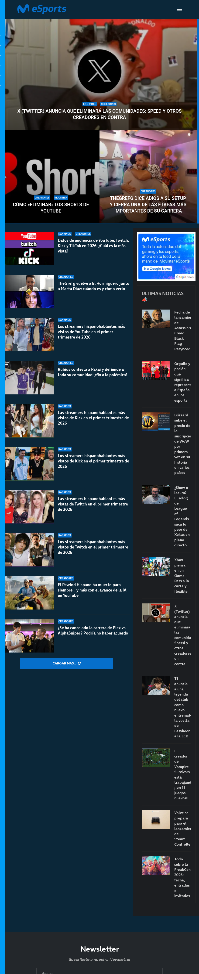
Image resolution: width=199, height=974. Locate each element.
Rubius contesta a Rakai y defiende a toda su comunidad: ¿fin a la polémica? (92, 372)
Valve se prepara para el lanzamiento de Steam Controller (182, 828)
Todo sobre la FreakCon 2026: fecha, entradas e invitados (182, 877)
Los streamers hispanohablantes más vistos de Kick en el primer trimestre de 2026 (93, 466)
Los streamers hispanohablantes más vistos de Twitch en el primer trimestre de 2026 (93, 547)
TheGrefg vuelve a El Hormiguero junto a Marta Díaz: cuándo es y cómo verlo (93, 286)
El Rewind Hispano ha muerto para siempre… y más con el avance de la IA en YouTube (92, 590)
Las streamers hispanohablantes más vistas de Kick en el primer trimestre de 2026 (93, 419)
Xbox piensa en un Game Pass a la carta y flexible (181, 575)
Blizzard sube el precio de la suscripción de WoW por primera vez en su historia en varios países (182, 443)
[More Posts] (66, 663)
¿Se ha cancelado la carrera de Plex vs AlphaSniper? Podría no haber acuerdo (93, 630)
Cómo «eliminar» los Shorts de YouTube (51, 208)
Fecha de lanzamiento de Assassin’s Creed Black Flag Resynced (182, 330)
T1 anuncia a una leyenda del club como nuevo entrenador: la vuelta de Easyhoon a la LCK (182, 707)
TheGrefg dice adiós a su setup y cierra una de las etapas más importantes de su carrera (148, 204)
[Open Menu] (179, 9)
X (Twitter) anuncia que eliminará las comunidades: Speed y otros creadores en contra (99, 114)
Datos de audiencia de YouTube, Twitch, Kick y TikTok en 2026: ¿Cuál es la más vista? (93, 246)
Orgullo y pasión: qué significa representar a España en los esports (182, 382)
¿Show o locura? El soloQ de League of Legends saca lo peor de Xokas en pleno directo (182, 516)
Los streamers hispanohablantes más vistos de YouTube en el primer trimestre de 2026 (91, 332)
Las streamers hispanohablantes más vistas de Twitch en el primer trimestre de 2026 (93, 504)
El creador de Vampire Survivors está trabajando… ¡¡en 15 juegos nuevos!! (182, 774)
